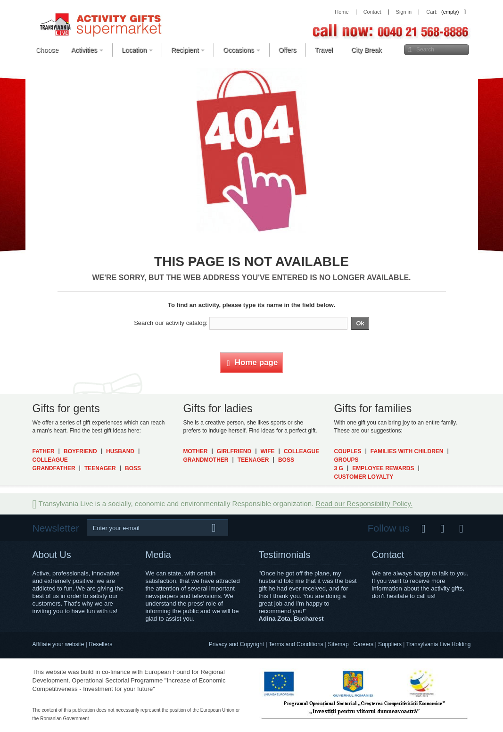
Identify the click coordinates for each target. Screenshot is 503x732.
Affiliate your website (58, 644)
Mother (195, 451)
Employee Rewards (383, 468)
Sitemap (338, 644)
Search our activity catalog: (170, 322)
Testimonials (285, 554)
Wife (268, 451)
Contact (388, 554)
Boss (133, 468)
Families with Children (407, 451)
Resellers (100, 644)
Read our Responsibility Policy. (363, 504)
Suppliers (390, 644)
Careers (363, 644)
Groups (346, 460)
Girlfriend (234, 451)
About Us (52, 554)
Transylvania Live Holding (438, 644)
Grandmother (205, 460)
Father (44, 451)
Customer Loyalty (363, 477)
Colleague (50, 460)
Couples (347, 451)
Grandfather (54, 468)
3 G (338, 468)
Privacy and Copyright (236, 644)
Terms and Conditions (296, 644)
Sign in (404, 12)
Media (158, 554)
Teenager (100, 468)
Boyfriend (80, 451)
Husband (120, 451)
